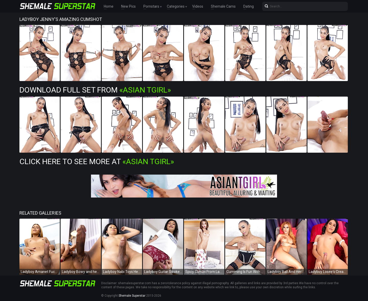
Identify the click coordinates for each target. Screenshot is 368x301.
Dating (248, 6)
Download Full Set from (95, 89)
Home (108, 6)
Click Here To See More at (96, 161)
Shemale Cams (223, 6)
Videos (197, 6)
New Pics (128, 6)
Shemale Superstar (132, 295)
